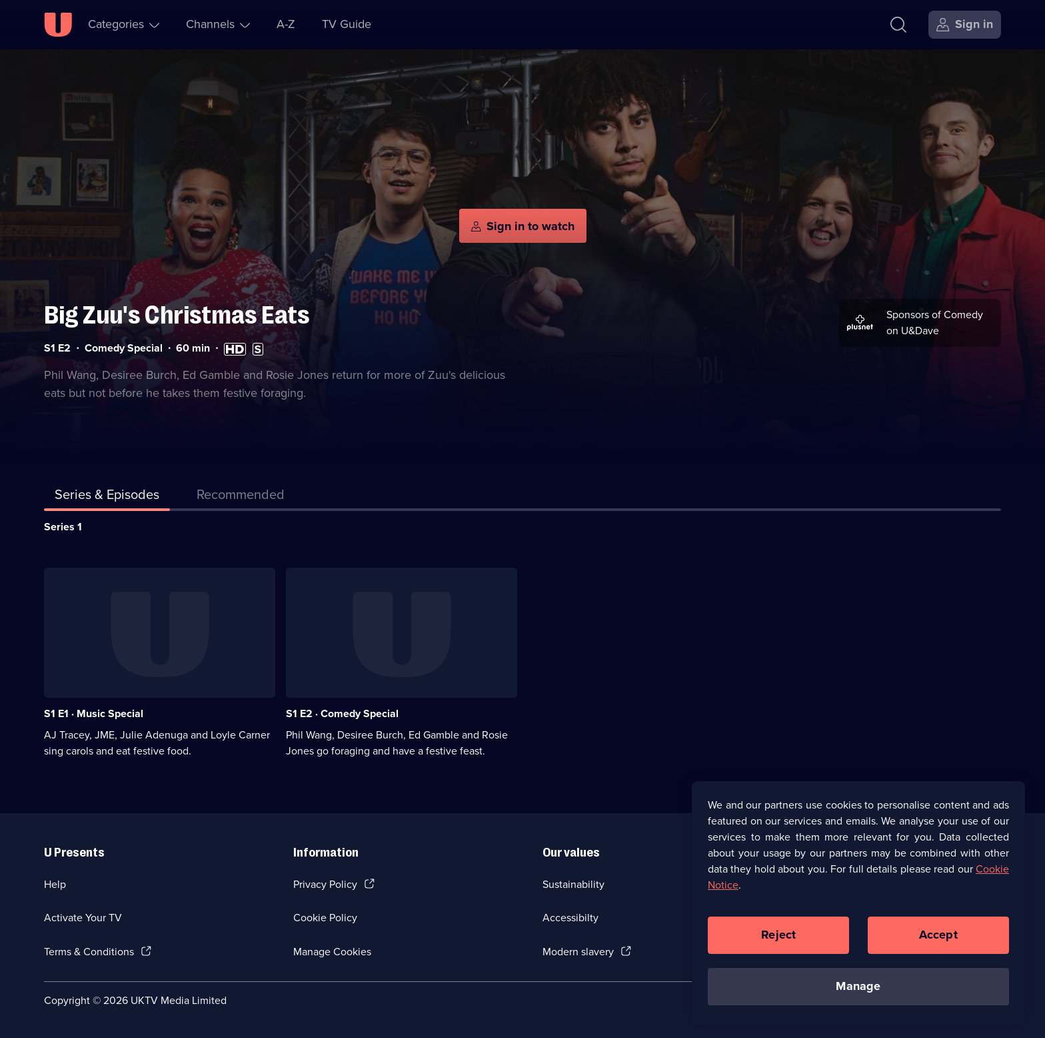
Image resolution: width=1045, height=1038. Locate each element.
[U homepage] (58, 25)
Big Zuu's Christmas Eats (177, 315)
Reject (778, 934)
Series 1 (63, 526)
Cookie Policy (325, 917)
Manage (858, 986)
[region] (858, 903)
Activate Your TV (83, 917)
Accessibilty (570, 917)
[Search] (898, 25)
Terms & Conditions (89, 951)
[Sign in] (964, 25)
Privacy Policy (325, 884)
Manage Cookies (332, 951)
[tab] (240, 497)
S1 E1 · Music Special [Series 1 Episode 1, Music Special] (93, 713)
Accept (938, 934)
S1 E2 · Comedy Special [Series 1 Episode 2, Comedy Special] (342, 713)
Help (55, 884)
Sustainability (573, 884)
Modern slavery (578, 951)
